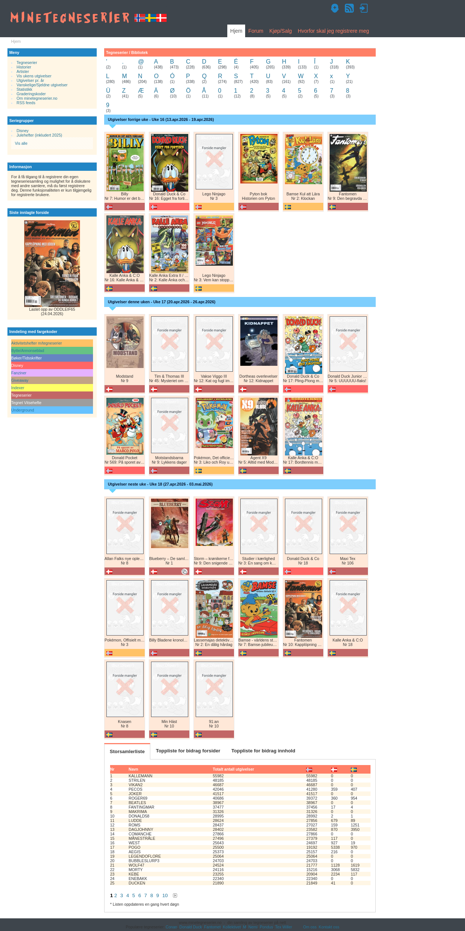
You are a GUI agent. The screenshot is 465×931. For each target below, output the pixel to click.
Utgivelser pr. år (30, 80)
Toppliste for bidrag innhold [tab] (263, 751)
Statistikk (24, 89)
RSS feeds (26, 102)
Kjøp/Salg (280, 31)
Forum (255, 31)
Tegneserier (27, 62)
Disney (23, 130)
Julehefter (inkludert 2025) (39, 135)
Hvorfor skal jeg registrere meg (333, 31)
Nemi (253, 927)
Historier (24, 67)
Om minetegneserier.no (37, 98)
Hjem (236, 31)
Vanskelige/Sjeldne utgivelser (42, 85)
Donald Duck (190, 927)
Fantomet (212, 927)
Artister (23, 71)
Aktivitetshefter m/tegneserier (36, 343)
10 (165, 895)
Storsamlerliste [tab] (127, 751)
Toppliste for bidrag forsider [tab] (188, 751)
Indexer (17, 387)
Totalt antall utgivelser (233, 769)
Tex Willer (283, 927)
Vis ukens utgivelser (34, 76)
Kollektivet (232, 927)
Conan (171, 927)
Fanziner (18, 373)
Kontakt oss (329, 927)
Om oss (310, 927)
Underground (22, 410)
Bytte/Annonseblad (27, 350)
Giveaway (19, 380)
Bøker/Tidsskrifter (26, 358)
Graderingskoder (31, 94)
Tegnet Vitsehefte (26, 402)
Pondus (266, 927)
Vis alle (21, 143)
